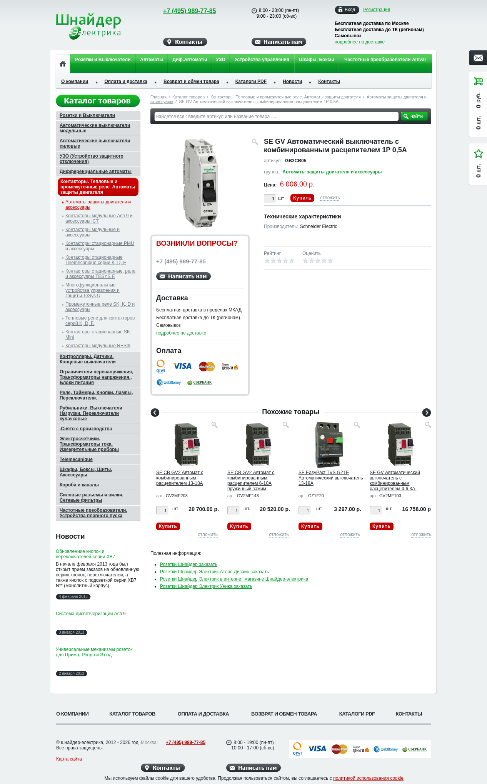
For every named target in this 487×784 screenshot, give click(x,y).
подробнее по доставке (360, 42)
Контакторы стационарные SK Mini (97, 334)
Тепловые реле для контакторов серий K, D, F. (100, 320)
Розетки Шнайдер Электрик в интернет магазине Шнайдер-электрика (234, 579)
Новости (292, 81)
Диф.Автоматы (189, 59)
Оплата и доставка (126, 81)
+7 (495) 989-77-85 (182, 11)
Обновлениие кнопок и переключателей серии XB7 (85, 554)
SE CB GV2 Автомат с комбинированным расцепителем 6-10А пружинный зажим (250, 480)
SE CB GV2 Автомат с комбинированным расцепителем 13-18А (179, 478)
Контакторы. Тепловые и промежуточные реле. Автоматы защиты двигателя (285, 97)
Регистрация (376, 9)
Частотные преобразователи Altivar (385, 59)
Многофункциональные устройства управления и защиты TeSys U (92, 290)
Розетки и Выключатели (102, 59)
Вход (350, 10)
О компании (74, 81)
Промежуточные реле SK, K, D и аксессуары (100, 306)
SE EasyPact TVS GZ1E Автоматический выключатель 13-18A (331, 478)
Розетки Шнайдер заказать (188, 564)
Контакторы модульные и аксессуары (92, 232)
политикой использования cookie (368, 778)
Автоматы (151, 59)
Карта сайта (69, 759)
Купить (302, 198)
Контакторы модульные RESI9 (97, 345)
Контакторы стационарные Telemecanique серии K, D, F (95, 260)
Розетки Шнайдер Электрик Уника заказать (206, 586)
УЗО (220, 59)
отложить (330, 197)
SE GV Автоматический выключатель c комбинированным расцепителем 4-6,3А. (395, 480)
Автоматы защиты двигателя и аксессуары (332, 172)
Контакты (329, 81)
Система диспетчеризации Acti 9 (91, 613)
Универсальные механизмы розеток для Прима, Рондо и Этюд (94, 652)
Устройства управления (262, 59)
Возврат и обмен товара (191, 81)
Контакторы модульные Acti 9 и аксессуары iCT (98, 218)
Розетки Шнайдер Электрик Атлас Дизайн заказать (214, 571)
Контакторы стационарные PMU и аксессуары (99, 246)
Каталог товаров (188, 97)
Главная (158, 97)
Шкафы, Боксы (316, 59)
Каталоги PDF (251, 81)
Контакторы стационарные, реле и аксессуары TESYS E (100, 273)
